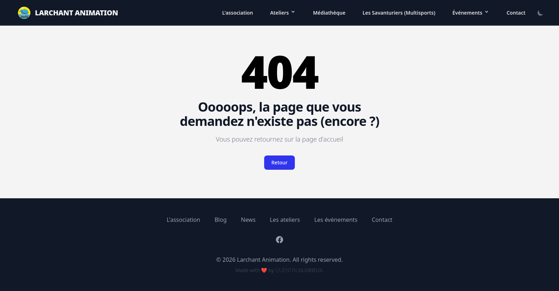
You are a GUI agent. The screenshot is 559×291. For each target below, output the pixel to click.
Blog (221, 220)
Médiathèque (329, 12)
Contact (516, 12)
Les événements (335, 220)
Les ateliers (285, 220)
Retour (279, 162)
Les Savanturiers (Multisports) (399, 12)
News (248, 220)
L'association (237, 12)
